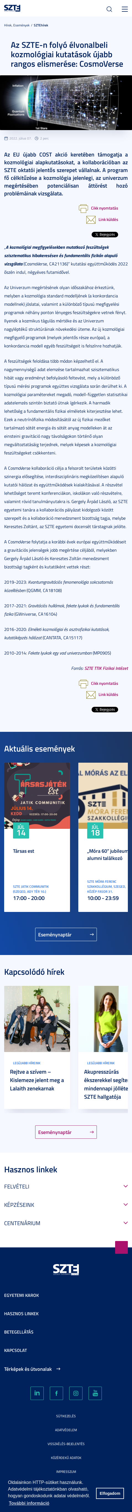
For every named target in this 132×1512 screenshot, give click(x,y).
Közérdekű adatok (66, 1457)
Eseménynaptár (55, 934)
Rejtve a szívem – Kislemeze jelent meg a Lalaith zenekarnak (37, 1080)
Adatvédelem (66, 1430)
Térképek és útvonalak (28, 1368)
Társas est (23, 850)
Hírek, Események (17, 25)
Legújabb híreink (26, 1063)
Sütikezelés (66, 1416)
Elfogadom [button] (110, 1493)
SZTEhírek (41, 25)
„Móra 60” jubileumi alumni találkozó (108, 854)
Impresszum (66, 1471)
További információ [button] (29, 1503)
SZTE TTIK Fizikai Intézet (106, 668)
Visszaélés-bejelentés (66, 1443)
